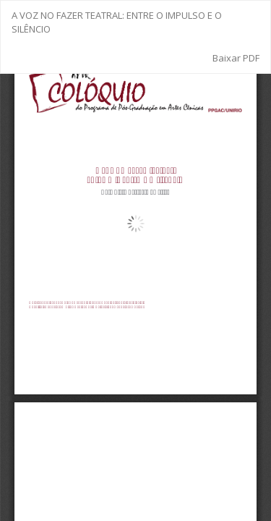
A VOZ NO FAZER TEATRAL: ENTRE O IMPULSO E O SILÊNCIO (117, 22)
